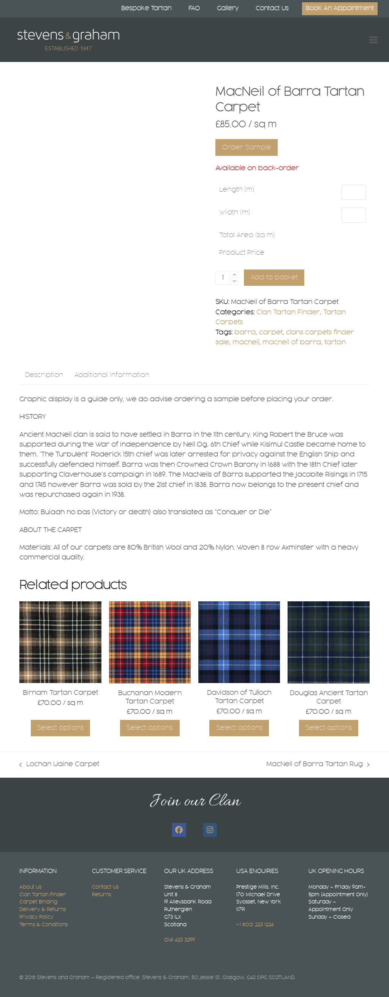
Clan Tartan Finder (288, 312)
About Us (30, 887)
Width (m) (234, 212)
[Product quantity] (223, 278)
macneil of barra (291, 342)
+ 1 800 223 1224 (255, 925)
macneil (245, 342)
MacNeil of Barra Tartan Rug (318, 765)
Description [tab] (44, 375)
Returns (101, 894)
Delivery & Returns (42, 909)
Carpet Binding (38, 902)
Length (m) (237, 190)
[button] (373, 39)
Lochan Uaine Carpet (59, 765)
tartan (335, 342)
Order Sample (246, 147)
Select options (60, 728)
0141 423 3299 (179, 940)
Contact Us (105, 887)
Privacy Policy (36, 917)
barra (245, 333)
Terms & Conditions (43, 925)
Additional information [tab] (111, 375)
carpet (271, 333)
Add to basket (274, 277)
